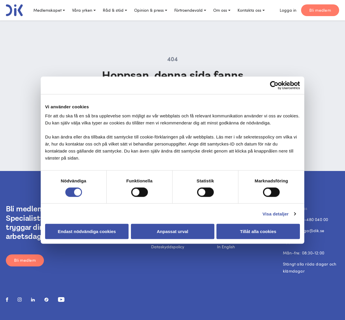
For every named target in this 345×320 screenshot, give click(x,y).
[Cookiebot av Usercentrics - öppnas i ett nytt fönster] (274, 85)
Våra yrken (84, 10)
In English (226, 246)
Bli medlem (320, 10)
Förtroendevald (190, 10)
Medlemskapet (49, 10)
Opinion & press (150, 10)
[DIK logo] (14, 10)
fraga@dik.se (311, 230)
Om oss (221, 10)
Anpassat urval (172, 231)
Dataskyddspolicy (167, 246)
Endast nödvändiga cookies (87, 231)
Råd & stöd (115, 10)
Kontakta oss (251, 10)
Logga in (288, 10)
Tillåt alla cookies (258, 231)
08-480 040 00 (314, 219)
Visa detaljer (275, 213)
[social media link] (7, 300)
